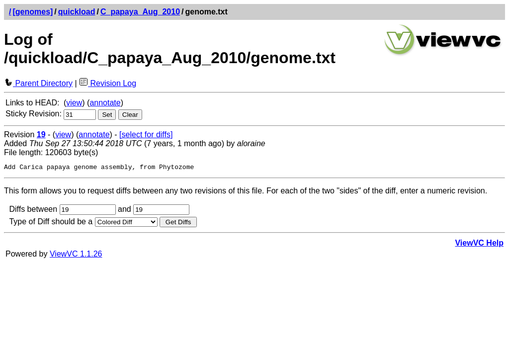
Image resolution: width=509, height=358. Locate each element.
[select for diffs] (145, 134)
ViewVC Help (479, 244)
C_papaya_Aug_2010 (140, 11)
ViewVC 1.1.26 (76, 255)
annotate (104, 102)
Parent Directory (38, 83)
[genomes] (32, 11)
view (74, 102)
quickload (76, 11)
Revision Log (107, 83)
